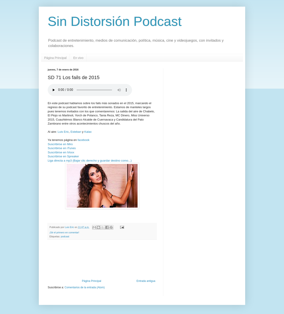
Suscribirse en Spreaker (63, 156)
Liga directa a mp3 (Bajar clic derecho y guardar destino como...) (90, 160)
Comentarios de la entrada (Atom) (85, 287)
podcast (65, 236)
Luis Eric (63, 131)
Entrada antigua (145, 281)
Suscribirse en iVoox (61, 152)
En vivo (78, 58)
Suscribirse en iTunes (62, 148)
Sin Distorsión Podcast (115, 21)
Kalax (88, 131)
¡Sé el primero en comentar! (64, 232)
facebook (84, 140)
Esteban (76, 131)
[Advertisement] (102, 267)
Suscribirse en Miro (60, 144)
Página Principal (55, 58)
